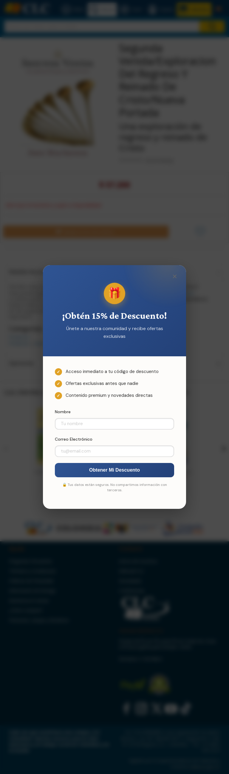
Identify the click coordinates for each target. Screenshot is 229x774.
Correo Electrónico (73, 439)
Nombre (63, 411)
